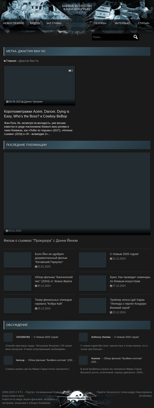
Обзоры (99, 23)
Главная (11, 60)
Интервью (122, 23)
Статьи (143, 23)
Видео (34, 23)
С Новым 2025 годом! (46, 337)
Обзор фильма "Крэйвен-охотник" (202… (51, 360)
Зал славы (53, 23)
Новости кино (13, 23)
